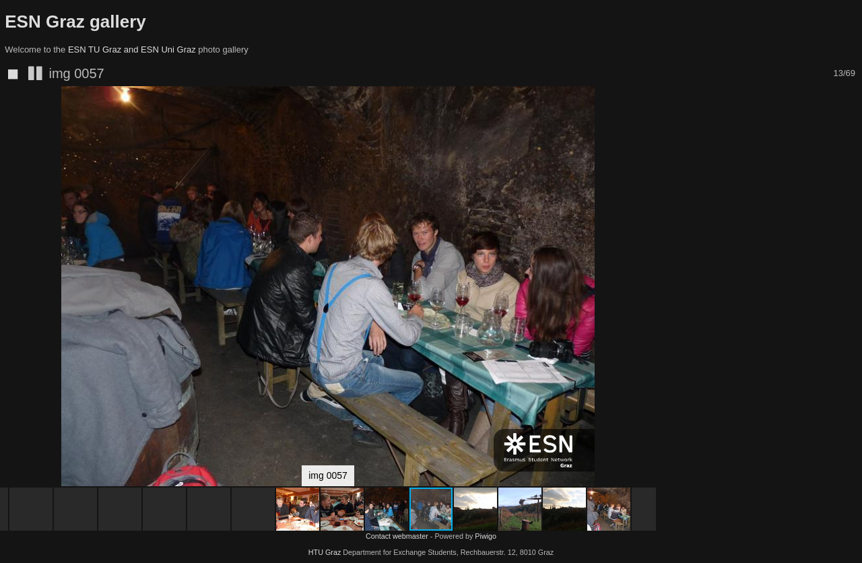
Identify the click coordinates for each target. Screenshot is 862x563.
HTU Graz (324, 552)
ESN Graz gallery (75, 21)
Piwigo (485, 536)
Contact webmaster (397, 536)
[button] (644, 121)
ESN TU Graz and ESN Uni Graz (132, 49)
